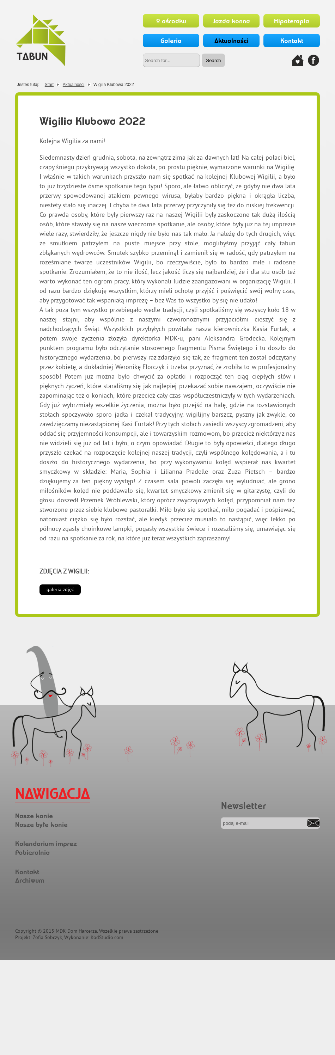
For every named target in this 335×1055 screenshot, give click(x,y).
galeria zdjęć (60, 589)
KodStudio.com (107, 937)
